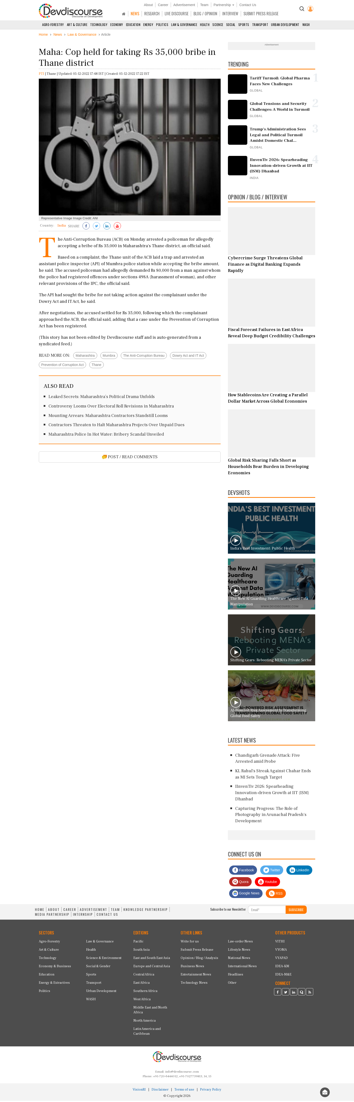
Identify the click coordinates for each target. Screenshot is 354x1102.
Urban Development (285, 24)
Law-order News (240, 943)
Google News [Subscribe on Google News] (245, 894)
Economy (116, 24)
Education (133, 24)
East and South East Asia (151, 959)
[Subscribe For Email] (267, 911)
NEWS (135, 14)
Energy (148, 24)
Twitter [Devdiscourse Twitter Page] (271, 871)
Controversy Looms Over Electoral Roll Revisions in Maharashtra (111, 407)
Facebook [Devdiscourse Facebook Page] (243, 871)
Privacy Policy (210, 1091)
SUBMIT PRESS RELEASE (260, 14)
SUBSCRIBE (296, 910)
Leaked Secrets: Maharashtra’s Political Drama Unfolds (101, 398)
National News (239, 959)
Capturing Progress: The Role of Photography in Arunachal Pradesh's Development (270, 816)
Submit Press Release (197, 951)
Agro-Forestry (53, 24)
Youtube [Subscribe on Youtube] (267, 883)
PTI (41, 75)
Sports (243, 24)
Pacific (138, 943)
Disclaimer (160, 1091)
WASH (306, 24)
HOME (39, 910)
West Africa (142, 1000)
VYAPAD (281, 959)
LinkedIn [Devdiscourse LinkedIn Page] (299, 871)
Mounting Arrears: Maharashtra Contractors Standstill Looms (108, 416)
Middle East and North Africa (150, 1011)
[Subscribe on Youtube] (117, 227)
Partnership (224, 5)
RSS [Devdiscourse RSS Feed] (276, 894)
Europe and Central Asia (151, 967)
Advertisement (184, 5)
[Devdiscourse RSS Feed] (309, 993)
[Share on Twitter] (96, 227)
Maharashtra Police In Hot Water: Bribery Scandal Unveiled (106, 435)
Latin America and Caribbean (147, 1032)
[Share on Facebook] (86, 227)
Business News (192, 967)
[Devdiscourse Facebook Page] (277, 993)
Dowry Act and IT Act (188, 356)
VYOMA (281, 951)
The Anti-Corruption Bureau (143, 356)
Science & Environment (103, 959)
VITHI (280, 943)
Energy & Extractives (54, 984)
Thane (96, 366)
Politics (162, 24)
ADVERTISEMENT (93, 910)
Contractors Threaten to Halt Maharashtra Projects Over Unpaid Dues (116, 426)
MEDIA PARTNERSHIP (52, 915)
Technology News (194, 984)
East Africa (141, 984)
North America (144, 1022)
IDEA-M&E (283, 976)
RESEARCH (152, 14)
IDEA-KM (282, 967)
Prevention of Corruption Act (62, 366)
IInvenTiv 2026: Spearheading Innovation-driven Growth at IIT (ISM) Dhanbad (272, 794)
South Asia (141, 951)
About (148, 5)
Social (230, 24)
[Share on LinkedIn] (107, 227)
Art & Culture (77, 24)
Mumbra (109, 356)
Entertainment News (196, 976)
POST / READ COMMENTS (130, 458)
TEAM (115, 910)
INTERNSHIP (83, 915)
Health (204, 24)
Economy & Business (55, 967)
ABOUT (54, 910)
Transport (260, 24)
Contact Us (247, 5)
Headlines (235, 976)
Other (232, 984)
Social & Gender (98, 967)
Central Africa (143, 976)
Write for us (190, 943)
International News (242, 967)
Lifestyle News (239, 951)
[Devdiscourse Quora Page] (301, 993)
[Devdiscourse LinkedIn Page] (293, 993)
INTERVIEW (230, 14)
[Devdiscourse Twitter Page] (285, 993)
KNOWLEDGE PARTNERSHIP (145, 910)
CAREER (69, 910)
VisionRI (139, 1091)
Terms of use (184, 1091)
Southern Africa (145, 992)
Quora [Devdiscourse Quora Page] (240, 883)
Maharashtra (85, 356)
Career (163, 5)
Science (217, 24)
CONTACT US (107, 915)
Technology (98, 24)
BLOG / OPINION (205, 14)
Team (204, 5)
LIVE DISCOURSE (176, 14)
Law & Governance (184, 24)
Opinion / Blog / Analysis (199, 959)
